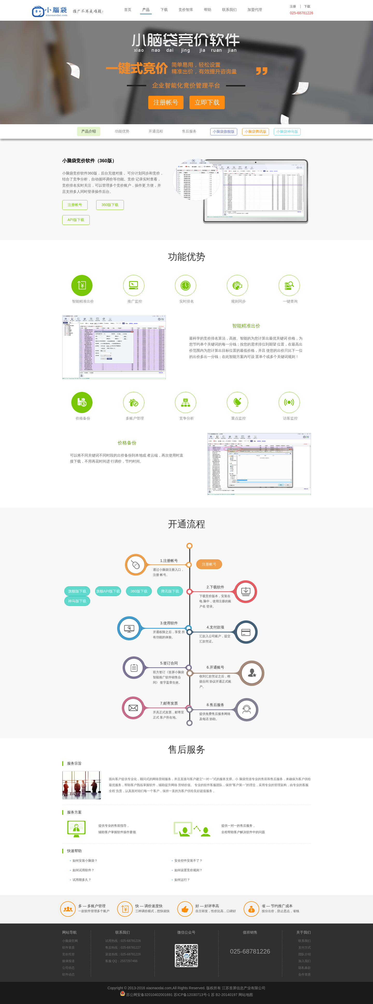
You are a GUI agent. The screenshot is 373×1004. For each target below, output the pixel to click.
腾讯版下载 (170, 591)
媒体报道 (68, 961)
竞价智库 (186, 10)
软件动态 (68, 974)
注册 (293, 6)
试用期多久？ (82, 880)
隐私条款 (304, 968)
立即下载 (207, 102)
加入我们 (304, 961)
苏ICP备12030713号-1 (192, 995)
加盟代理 (255, 10)
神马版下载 (77, 601)
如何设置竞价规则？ (188, 870)
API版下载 (76, 220)
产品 (146, 10)
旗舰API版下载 (108, 591)
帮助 (207, 10)
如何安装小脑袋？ (85, 860)
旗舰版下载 (77, 591)
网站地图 (245, 995)
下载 (164, 10)
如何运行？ (182, 880)
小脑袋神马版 (287, 131)
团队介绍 (304, 954)
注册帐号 (165, 102)
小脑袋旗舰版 (224, 131)
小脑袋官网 (70, 941)
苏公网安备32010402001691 (149, 995)
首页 (127, 10)
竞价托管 (68, 954)
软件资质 (68, 947)
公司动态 (68, 968)
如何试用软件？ (83, 870)
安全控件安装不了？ (188, 860)
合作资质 (304, 974)
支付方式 (304, 947)
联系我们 (229, 10)
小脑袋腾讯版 (255, 131)
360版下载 (110, 205)
